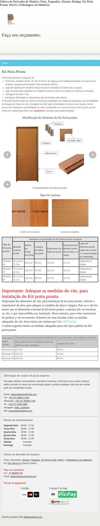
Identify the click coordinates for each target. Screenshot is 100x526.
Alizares (26, 460)
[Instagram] (21, 41)
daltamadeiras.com (33, 517)
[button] (50, 155)
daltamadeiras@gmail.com (24, 394)
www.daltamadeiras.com (20, 411)
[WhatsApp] (15, 41)
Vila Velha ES (14, 463)
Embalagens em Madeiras (79, 460)
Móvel (61, 460)
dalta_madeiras (22, 407)
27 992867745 (16, 473)
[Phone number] (4, 41)
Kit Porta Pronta (48, 460)
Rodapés (35, 460)
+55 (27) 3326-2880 (18, 404)
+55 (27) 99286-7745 (25, 401)
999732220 (69, 321)
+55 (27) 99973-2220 (19, 397)
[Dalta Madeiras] (11, 19)
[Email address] (10, 41)
